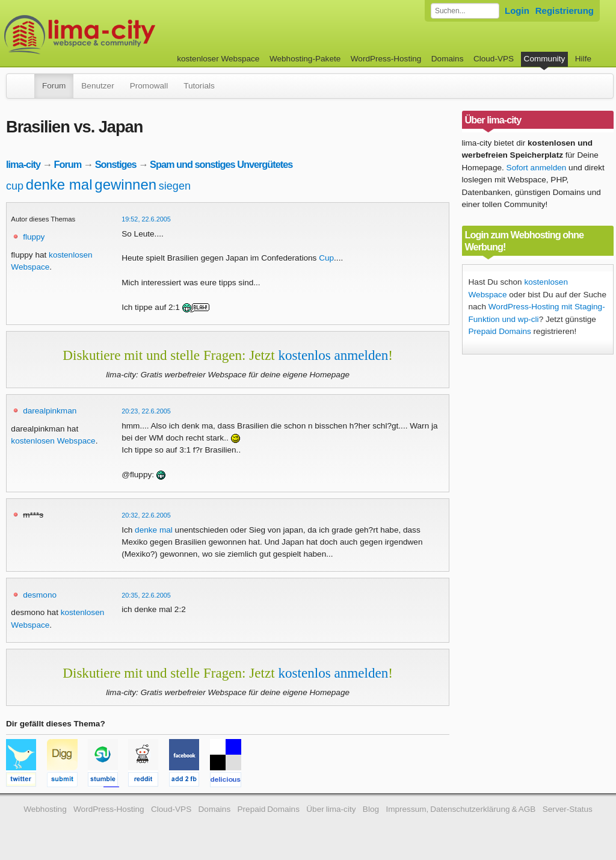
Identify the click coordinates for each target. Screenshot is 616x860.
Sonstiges (116, 164)
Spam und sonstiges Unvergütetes (221, 164)
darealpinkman (49, 410)
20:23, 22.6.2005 (146, 411)
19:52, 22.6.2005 (146, 219)
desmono (40, 594)
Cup (326, 257)
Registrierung (564, 10)
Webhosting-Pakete (305, 58)
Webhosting (45, 809)
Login (517, 10)
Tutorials (199, 85)
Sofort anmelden (537, 167)
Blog (371, 809)
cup (14, 186)
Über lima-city (331, 809)
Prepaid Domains (500, 331)
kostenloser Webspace (218, 58)
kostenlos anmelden (333, 355)
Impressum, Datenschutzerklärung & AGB (460, 809)
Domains (447, 58)
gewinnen (125, 184)
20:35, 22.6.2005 (146, 595)
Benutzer (97, 85)
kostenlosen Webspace (53, 440)
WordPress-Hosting (386, 58)
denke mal (59, 184)
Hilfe (583, 58)
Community (544, 58)
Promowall (149, 85)
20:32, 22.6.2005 (146, 515)
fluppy (34, 236)
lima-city (23, 164)
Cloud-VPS (493, 58)
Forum (54, 85)
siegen (175, 186)
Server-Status (568, 809)
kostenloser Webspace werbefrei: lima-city (124, 34)
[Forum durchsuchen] (465, 11)
